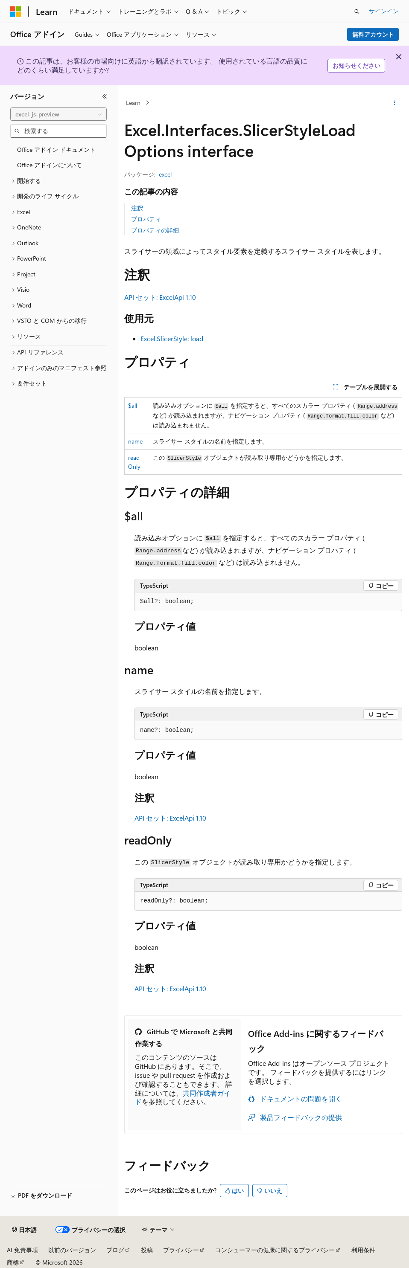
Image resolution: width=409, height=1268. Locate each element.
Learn (133, 103)
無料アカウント (373, 34)
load (196, 338)
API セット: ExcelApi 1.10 (160, 297)
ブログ (115, 1250)
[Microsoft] (15, 11)
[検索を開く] (356, 11)
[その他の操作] (394, 103)
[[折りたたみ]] (105, 96)
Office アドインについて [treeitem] (49, 165)
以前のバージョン (72, 1250)
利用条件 (363, 1250)
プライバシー (181, 1250)
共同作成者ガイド (183, 1097)
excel (165, 174)
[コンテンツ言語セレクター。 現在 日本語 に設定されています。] (24, 1230)
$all (132, 405)
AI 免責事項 (22, 1250)
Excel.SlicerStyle (163, 338)
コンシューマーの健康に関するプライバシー (275, 1250)
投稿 (147, 1250)
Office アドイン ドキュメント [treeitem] (56, 149)
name (135, 441)
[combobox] (58, 114)
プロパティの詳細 (155, 230)
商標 (13, 1262)
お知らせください (356, 65)
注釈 (137, 208)
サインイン (384, 11)
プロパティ (146, 219)
